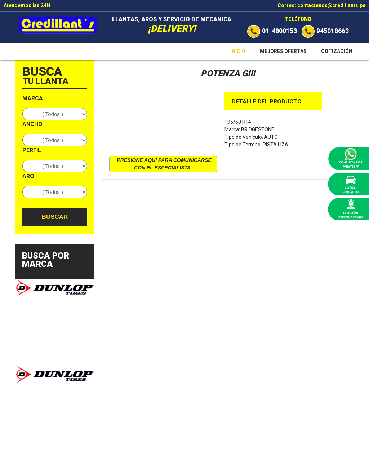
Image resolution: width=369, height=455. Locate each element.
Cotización (336, 51)
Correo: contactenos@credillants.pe (321, 5)
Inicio (237, 51)
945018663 (325, 31)
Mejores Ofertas (283, 51)
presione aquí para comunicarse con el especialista (164, 164)
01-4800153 (272, 31)
